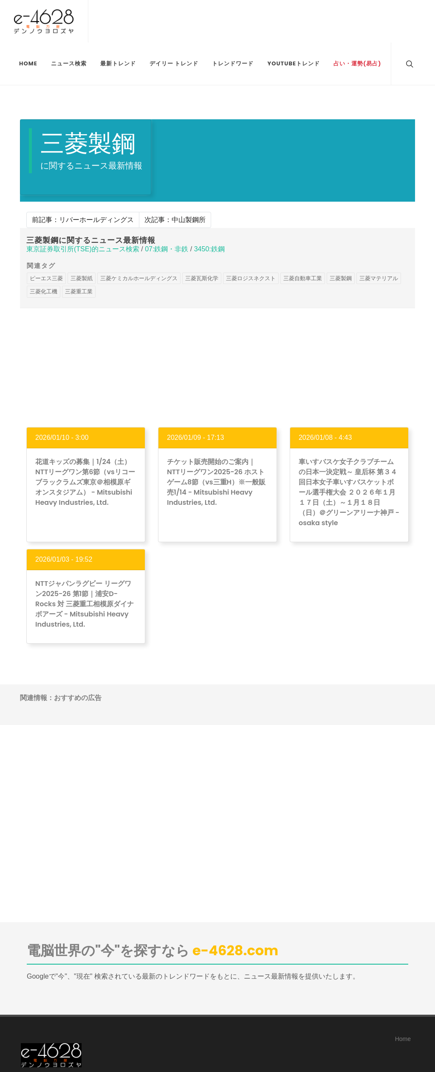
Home (403, 1038)
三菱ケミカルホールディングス (139, 278)
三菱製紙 (82, 278)
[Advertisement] (217, 367)
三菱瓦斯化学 (201, 278)
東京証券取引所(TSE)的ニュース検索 (82, 249)
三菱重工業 (79, 291)
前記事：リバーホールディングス (83, 219)
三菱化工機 (43, 291)
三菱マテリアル (378, 278)
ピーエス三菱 (46, 278)
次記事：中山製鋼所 (175, 219)
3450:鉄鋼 (209, 249)
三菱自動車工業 (302, 278)
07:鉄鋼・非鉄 (166, 249)
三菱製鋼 (341, 278)
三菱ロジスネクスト (251, 278)
